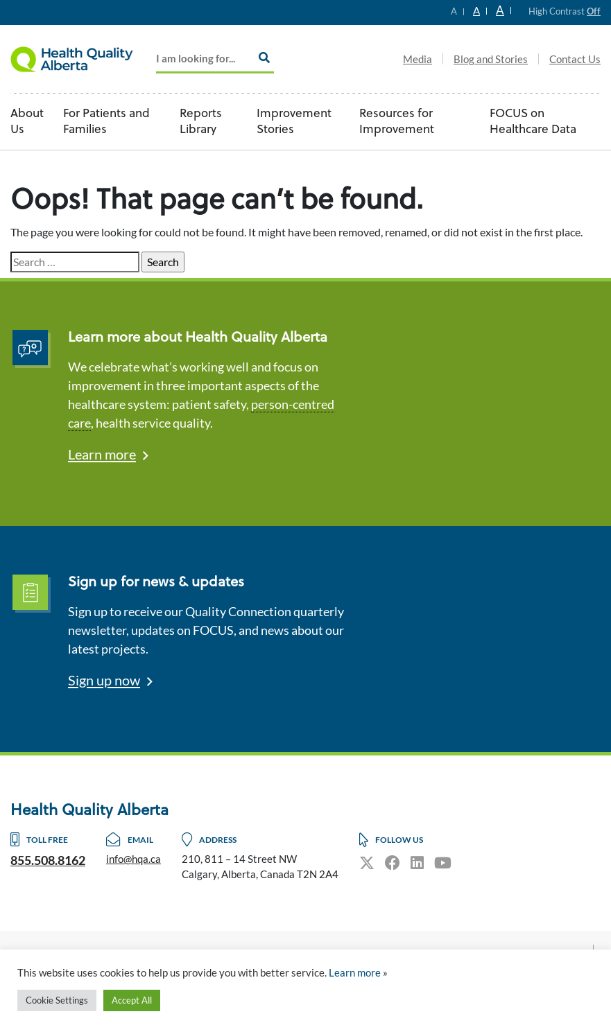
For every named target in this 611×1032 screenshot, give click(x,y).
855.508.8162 (47, 860)
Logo (79, 59)
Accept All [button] (132, 1000)
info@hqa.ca (133, 858)
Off (594, 11)
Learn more (102, 454)
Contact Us (575, 59)
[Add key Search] (215, 59)
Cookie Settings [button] (57, 1000)
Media (417, 59)
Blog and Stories (491, 59)
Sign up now (104, 680)
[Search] (264, 58)
